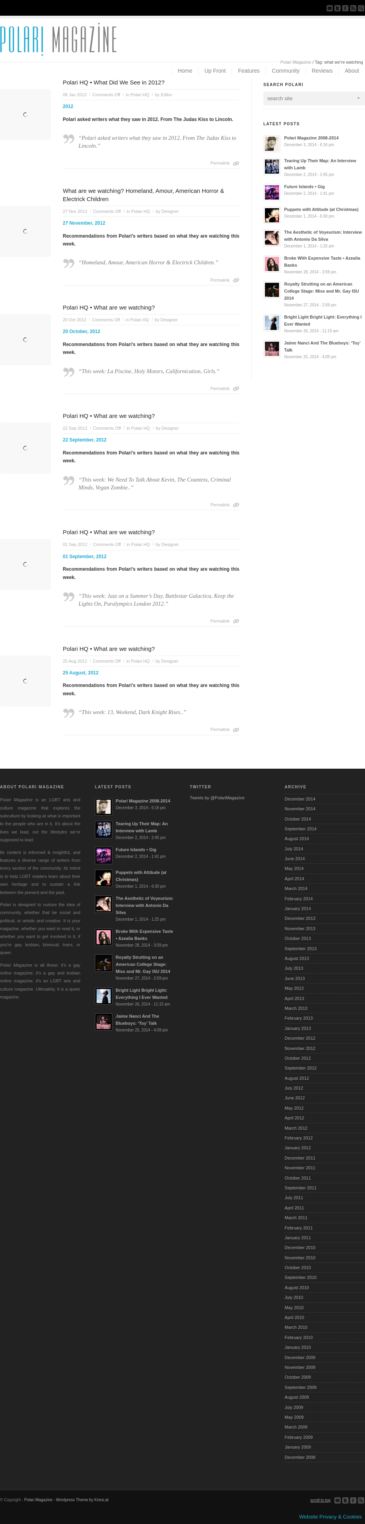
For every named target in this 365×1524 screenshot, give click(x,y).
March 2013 (296, 1008)
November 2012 (300, 1048)
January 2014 (298, 908)
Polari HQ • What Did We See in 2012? (113, 82)
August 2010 (297, 1287)
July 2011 (294, 1197)
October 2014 (298, 819)
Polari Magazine (295, 62)
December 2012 (300, 1038)
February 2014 (299, 898)
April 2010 (294, 1317)
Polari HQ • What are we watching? (109, 307)
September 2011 (300, 1187)
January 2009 (298, 1447)
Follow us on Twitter (337, 8)
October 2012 (298, 1058)
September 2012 (300, 1068)
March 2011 (296, 1217)
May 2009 (294, 1417)
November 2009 (300, 1367)
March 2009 (296, 1427)
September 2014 (300, 828)
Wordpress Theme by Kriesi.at (82, 1500)
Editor (166, 94)
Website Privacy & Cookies (330, 1517)
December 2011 (300, 1158)
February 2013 (299, 1018)
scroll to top (320, 1500)
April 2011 (294, 1207)
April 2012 (294, 1118)
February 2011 (299, 1227)
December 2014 (300, 799)
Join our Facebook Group (345, 8)
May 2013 (294, 988)
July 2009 (294, 1407)
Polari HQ (139, 94)
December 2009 (300, 1357)
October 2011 (298, 1178)
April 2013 (294, 998)
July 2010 (294, 1297)
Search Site (361, 8)
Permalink (220, 163)
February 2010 (299, 1337)
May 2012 (294, 1108)
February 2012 (299, 1138)
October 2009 (298, 1377)
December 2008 (300, 1457)
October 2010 (298, 1267)
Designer (170, 211)
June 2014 (295, 858)
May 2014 (294, 868)
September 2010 (300, 1277)
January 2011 (298, 1237)
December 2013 (300, 918)
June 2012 (295, 1097)
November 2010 (300, 1257)
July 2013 (294, 968)
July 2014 (294, 848)
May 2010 (294, 1307)
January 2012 (298, 1147)
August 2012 (297, 1078)
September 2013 (300, 948)
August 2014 (297, 838)
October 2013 (298, 938)
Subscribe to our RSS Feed (353, 8)
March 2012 (296, 1128)
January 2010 (298, 1347)
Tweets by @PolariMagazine (217, 797)
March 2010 (296, 1327)
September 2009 (300, 1387)
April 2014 (294, 878)
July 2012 (294, 1088)
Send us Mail (330, 8)
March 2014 (296, 888)
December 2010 (300, 1247)
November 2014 (300, 808)
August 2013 (297, 958)
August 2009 (297, 1397)
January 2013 (298, 1028)
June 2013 (295, 978)
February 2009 (299, 1437)
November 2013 (300, 928)
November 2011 (300, 1167)
